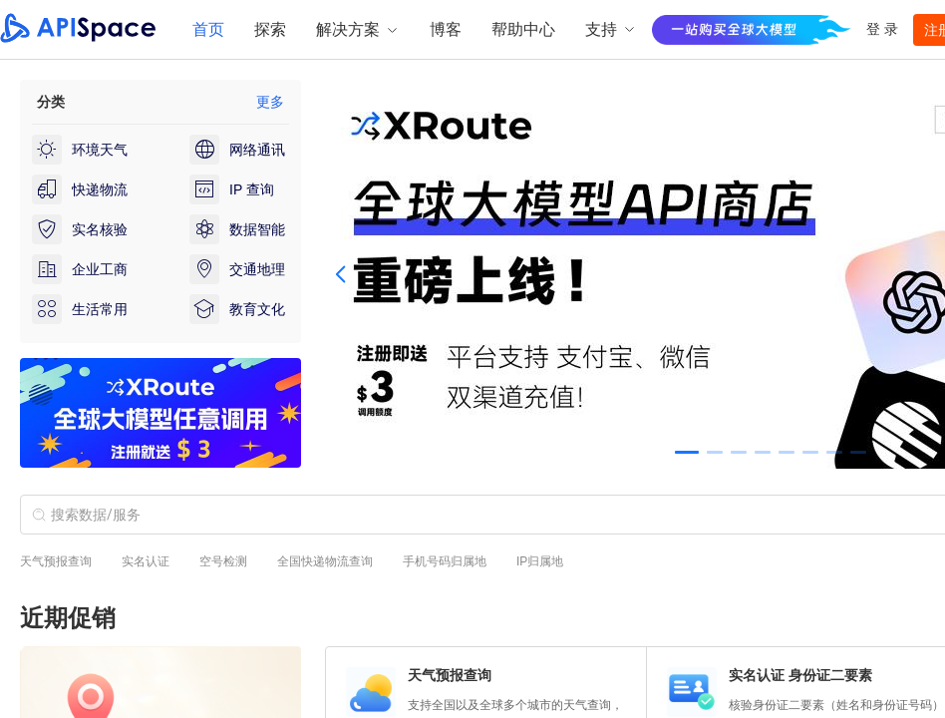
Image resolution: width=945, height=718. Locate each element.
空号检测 (223, 561)
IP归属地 (539, 561)
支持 (611, 29)
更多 (270, 102)
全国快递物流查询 (325, 561)
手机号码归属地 (444, 561)
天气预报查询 (56, 561)
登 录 (882, 29)
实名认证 (145, 561)
